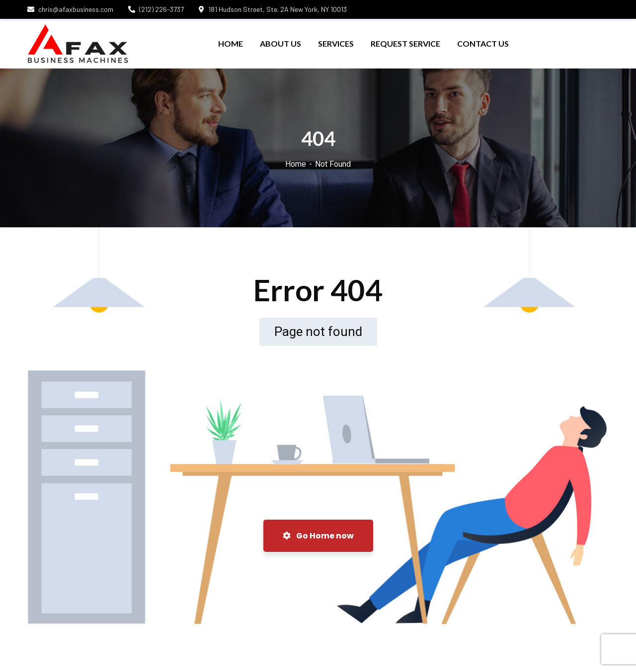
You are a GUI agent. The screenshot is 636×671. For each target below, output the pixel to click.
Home (295, 164)
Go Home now (318, 535)
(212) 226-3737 (156, 9)
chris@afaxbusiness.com (70, 9)
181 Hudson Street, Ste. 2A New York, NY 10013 (273, 9)
